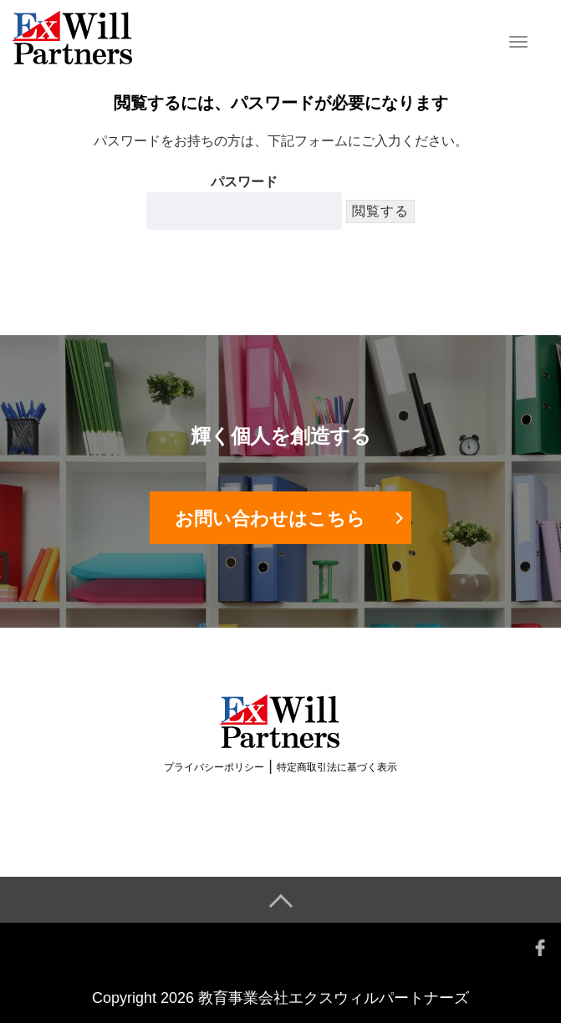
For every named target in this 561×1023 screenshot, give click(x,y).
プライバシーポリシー (214, 767)
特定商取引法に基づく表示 (337, 767)
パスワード (244, 202)
